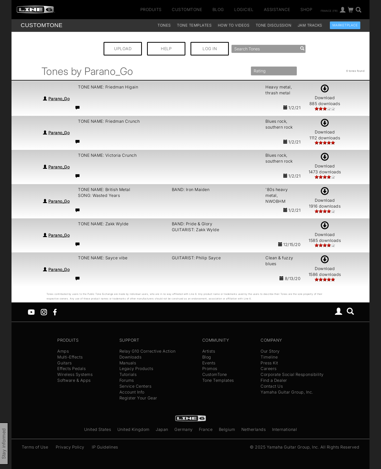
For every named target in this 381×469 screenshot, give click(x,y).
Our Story (270, 351)
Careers (269, 368)
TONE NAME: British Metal (104, 189)
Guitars (64, 362)
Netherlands (253, 429)
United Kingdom (133, 429)
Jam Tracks (310, 25)
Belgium (227, 429)
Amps (63, 351)
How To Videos (234, 25)
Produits (151, 9)
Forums (126, 380)
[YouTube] (31, 311)
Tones (164, 25)
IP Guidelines (105, 447)
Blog (218, 9)
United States (97, 429)
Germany (183, 429)
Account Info (131, 392)
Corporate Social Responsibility (292, 374)
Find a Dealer (274, 380)
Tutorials (128, 374)
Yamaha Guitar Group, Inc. (287, 392)
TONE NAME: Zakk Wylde (103, 223)
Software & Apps (74, 380)
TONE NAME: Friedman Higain (108, 87)
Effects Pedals (71, 368)
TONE (41, 25)
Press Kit (269, 362)
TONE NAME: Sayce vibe (103, 257)
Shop (306, 9)
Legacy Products (136, 368)
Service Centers (135, 386)
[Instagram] (44, 311)
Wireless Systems (75, 374)
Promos (209, 368)
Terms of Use (35, 447)
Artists (208, 351)
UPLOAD (122, 48)
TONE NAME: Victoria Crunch (107, 155)
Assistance (277, 9)
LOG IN (210, 48)
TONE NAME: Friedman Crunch (109, 121)
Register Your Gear (138, 397)
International (284, 429)
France (205, 429)
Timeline (269, 357)
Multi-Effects (70, 357)
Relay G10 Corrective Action (147, 351)
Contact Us (272, 386)
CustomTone (187, 9)
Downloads (130, 357)
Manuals (127, 362)
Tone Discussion (274, 25)
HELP (166, 48)
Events (209, 362)
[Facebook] (55, 311)
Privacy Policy (70, 447)
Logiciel (243, 9)
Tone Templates (194, 25)
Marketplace (345, 25)
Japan (162, 429)
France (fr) (329, 10)
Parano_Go (59, 98)
